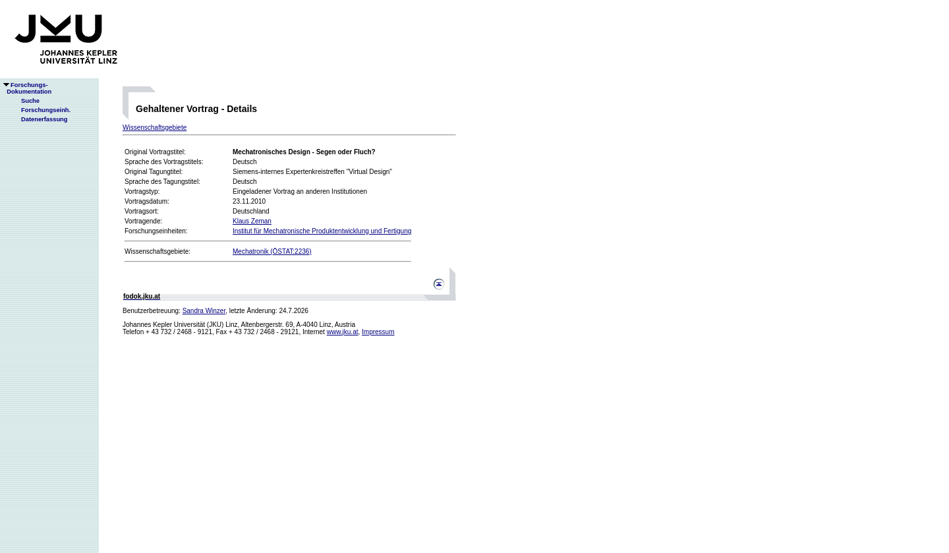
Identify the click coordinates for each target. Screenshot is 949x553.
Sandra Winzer (204, 310)
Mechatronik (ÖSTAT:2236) (272, 251)
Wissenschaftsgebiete (155, 127)
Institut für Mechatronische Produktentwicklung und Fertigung (322, 231)
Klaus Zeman (252, 221)
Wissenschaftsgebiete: (157, 251)
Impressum (378, 331)
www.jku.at (343, 331)
